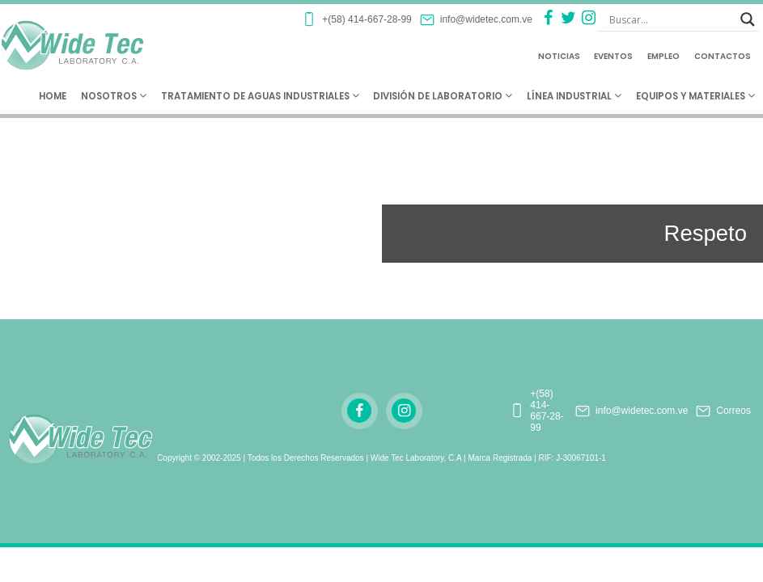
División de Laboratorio (442, 96)
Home (52, 96)
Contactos (722, 56)
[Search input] (670, 19)
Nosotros (113, 96)
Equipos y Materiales (695, 96)
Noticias (559, 56)
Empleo (663, 56)
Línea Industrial (574, 96)
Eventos (613, 56)
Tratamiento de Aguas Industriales (260, 96)
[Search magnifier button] (747, 19)
